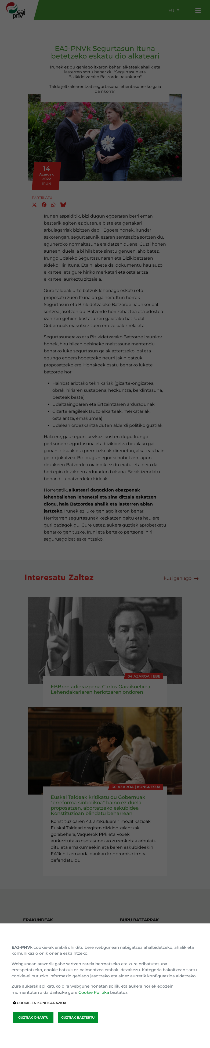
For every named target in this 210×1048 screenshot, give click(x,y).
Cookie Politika (93, 992)
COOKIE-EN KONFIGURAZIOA (39, 1003)
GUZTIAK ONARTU (33, 1017)
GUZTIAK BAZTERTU (78, 1017)
